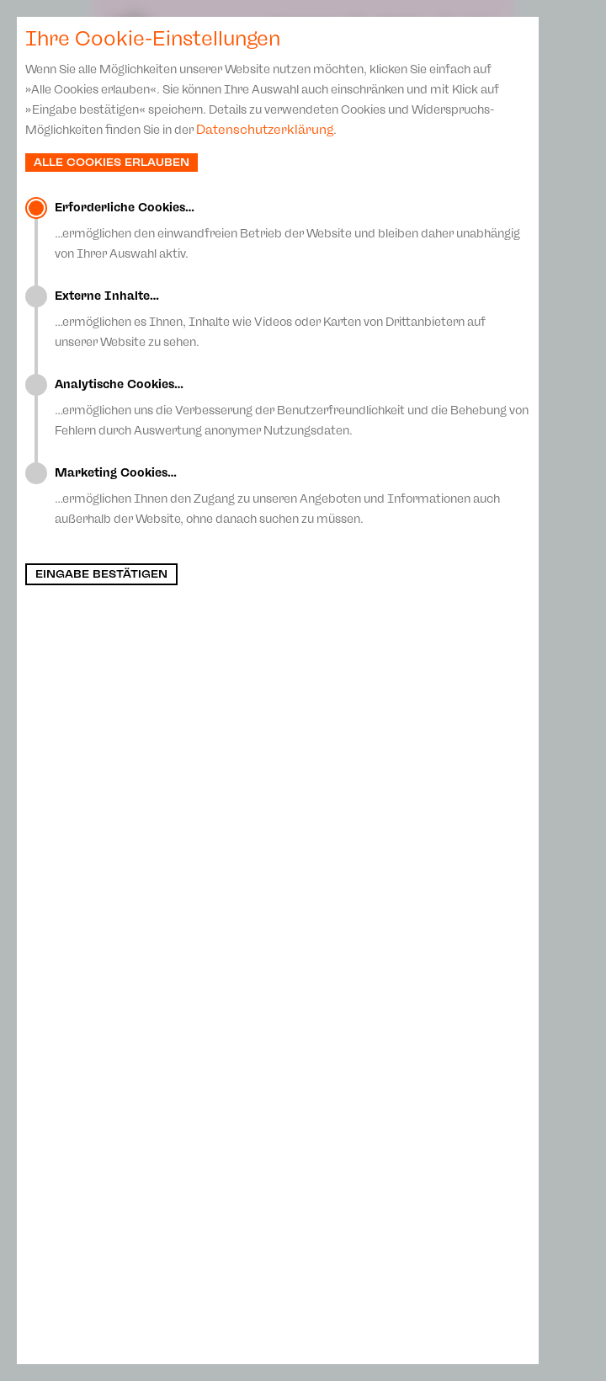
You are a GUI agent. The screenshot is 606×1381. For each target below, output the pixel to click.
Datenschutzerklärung (264, 129)
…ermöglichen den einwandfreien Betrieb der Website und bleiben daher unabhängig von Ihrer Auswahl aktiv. (292, 230)
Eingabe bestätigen (101, 574)
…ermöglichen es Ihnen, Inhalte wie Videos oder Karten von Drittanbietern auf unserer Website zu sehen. (292, 319)
